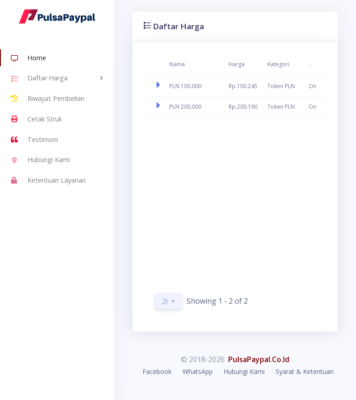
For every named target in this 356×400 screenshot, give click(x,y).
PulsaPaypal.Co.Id (258, 359)
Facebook (157, 371)
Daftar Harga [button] (39, 79)
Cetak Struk (36, 119)
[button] (168, 301)
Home (28, 58)
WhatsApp (198, 371)
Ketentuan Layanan (48, 180)
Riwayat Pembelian (47, 98)
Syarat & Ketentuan (305, 371)
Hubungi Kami (40, 160)
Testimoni (34, 139)
